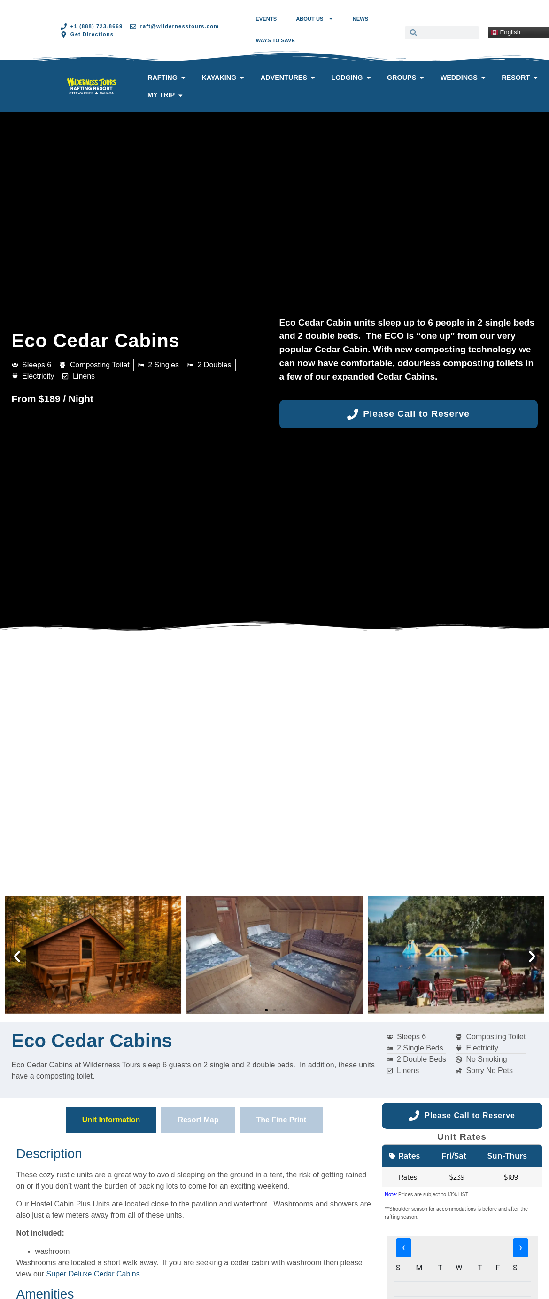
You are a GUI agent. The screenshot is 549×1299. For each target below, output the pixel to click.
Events (266, 19)
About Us (314, 18)
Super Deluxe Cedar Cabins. (94, 1274)
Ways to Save (275, 40)
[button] (16, 956)
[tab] (111, 1120)
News (361, 19)
